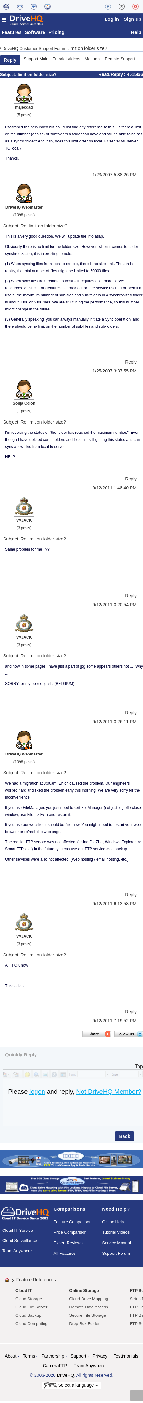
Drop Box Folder (84, 1325)
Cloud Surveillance (19, 1242)
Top (139, 1068)
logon (37, 1093)
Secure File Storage (87, 1317)
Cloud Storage (28, 1300)
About (11, 1358)
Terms (29, 1358)
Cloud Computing (31, 1325)
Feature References (36, 1281)
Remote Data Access (88, 1309)
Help (136, 34)
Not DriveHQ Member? (108, 1093)
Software (35, 34)
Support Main (36, 60)
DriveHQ (65, 1377)
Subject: (9, 76)
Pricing (56, 34)
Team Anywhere (17, 1252)
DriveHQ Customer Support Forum (35, 50)
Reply (10, 62)
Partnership (52, 1358)
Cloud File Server (31, 1309)
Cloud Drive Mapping (88, 1300)
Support (78, 1358)
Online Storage (84, 1292)
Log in (112, 19)
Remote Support (120, 60)
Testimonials (126, 1358)
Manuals (92, 60)
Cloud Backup (28, 1317)
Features (12, 34)
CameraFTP (55, 1367)
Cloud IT (23, 1292)
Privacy (99, 1358)
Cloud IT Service (17, 1232)
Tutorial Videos (66, 60)
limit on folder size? (88, 50)
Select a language (71, 1387)
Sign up (132, 19)
